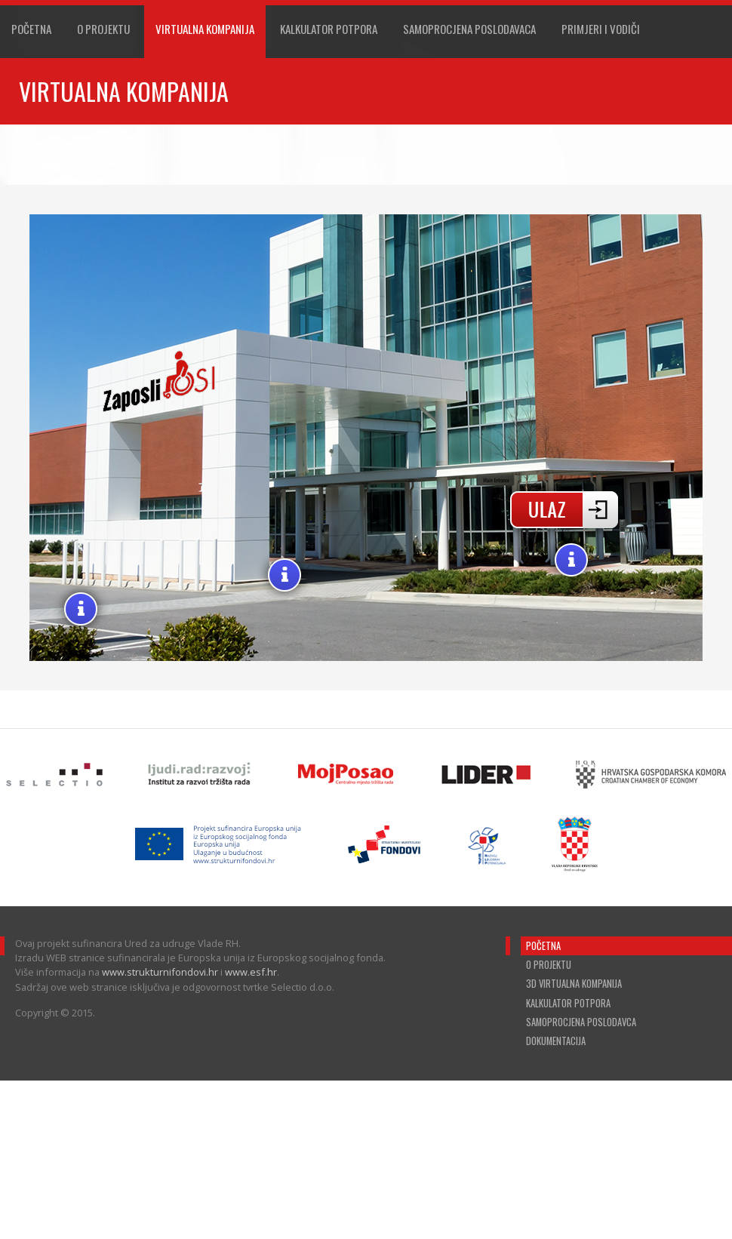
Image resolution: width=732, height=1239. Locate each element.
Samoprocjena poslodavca (581, 1022)
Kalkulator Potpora (328, 28)
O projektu (103, 28)
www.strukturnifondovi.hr (160, 972)
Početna (31, 28)
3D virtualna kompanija (574, 983)
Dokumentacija (556, 1041)
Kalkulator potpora (568, 1003)
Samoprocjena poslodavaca (469, 28)
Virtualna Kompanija (204, 28)
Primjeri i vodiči (600, 28)
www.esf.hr (251, 972)
